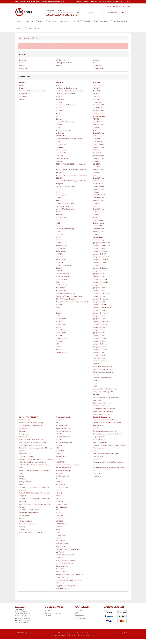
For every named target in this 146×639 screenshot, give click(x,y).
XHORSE (96, 394)
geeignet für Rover (99, 330)
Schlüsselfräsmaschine (119, 21)
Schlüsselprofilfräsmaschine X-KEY (31, 445)
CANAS (58, 127)
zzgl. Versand (83, 633)
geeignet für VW (98, 352)
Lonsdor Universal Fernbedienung (105, 389)
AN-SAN (59, 102)
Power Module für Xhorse (28, 524)
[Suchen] (94, 13)
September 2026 (98, 105)
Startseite (108, 6)
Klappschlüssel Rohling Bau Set (67, 586)
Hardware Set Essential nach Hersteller (33, 91)
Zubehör (28, 28)
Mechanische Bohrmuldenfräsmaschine (33, 442)
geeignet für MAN (99, 302)
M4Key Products (62, 158)
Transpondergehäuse (63, 130)
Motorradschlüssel (99, 358)
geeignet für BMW (99, 254)
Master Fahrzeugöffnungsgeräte (30, 532)
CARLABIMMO (61, 136)
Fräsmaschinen (61, 144)
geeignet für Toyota (100, 349)
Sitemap (59, 66)
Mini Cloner (60, 434)
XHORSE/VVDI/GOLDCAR (82, 21)
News (114, 6)
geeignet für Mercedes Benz (103, 307)
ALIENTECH (60, 99)
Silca (57, 499)
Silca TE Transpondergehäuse (66, 299)
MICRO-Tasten (61, 572)
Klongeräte (60, 420)
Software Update (62, 150)
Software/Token (61, 195)
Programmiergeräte (101, 21)
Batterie (59, 482)
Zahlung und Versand (64, 63)
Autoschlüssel (65, 21)
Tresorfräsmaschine (26, 456)
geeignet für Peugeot (100, 321)
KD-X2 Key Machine (63, 470)
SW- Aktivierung (61, 330)
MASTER (59, 254)
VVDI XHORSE (61, 456)
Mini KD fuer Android (63, 468)
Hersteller (29, 21)
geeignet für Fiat (99, 274)
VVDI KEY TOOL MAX (63, 428)
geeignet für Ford (99, 276)
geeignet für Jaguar (100, 288)
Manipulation (60, 541)
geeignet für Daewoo (100, 268)
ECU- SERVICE (61, 153)
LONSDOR (59, 234)
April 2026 (96, 91)
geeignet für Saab (99, 333)
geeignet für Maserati (100, 299)
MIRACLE (59, 496)
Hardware (22, 99)
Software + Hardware (63, 265)
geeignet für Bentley (100, 251)
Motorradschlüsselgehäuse (102, 366)
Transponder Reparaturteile (103, 411)
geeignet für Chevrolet (101, 257)
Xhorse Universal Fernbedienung (30, 425)
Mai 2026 (96, 94)
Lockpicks (59, 257)
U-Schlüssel (60, 133)
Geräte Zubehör (61, 507)
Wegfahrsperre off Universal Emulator (69, 139)
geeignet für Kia (98, 290)
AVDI (21, 85)
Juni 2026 (96, 96)
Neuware (38, 28)
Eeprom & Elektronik (63, 589)
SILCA (58, 282)
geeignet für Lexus (99, 296)
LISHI (58, 231)
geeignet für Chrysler (100, 259)
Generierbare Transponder (102, 403)
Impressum (97, 60)
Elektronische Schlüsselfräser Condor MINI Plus (35, 459)
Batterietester (61, 484)
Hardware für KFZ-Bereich (65, 94)
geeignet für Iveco (99, 285)
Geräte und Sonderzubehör (65, 186)
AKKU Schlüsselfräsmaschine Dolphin (32, 462)
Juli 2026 (96, 99)
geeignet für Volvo (99, 355)
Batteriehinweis (98, 68)
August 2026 (97, 102)
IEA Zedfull (60, 451)
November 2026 (98, 111)
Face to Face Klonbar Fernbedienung (106, 397)
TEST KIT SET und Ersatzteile (29, 510)
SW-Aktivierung (51, 21)
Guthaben (96, 127)
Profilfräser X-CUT (25, 454)
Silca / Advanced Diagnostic (103, 392)
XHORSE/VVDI (61, 324)
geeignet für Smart (99, 341)
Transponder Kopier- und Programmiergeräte (72, 302)
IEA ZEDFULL (60, 189)
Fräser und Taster (62, 487)
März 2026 (96, 88)
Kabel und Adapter (62, 276)
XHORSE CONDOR (62, 504)
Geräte (58, 116)
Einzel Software (98, 122)
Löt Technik (60, 552)
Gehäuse (96, 364)
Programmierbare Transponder (104, 409)
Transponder (60, 288)
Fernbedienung (61, 245)
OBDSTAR (59, 271)
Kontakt (119, 6)
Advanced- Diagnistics (64, 442)
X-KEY (58, 316)
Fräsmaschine (61, 319)
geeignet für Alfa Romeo (101, 245)
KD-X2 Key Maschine (63, 431)
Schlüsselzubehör (62, 544)
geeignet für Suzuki (99, 347)
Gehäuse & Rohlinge (100, 361)
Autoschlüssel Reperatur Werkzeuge (69, 580)
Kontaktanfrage (83, 1)
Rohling (95, 375)
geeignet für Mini (99, 310)
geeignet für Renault (100, 327)
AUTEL (58, 113)
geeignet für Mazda (100, 304)
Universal (59, 501)
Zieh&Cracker (61, 546)
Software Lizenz (98, 125)
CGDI (58, 141)
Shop (21, 88)
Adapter (59, 212)
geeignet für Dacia (99, 265)
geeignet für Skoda (99, 338)
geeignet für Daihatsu (100, 271)
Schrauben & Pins (62, 577)
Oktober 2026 (98, 108)
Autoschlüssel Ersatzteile (64, 563)
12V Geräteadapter (26, 521)
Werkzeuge (60, 583)
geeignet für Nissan (100, 316)
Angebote (59, 341)
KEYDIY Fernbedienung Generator (68, 465)
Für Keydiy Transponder (64, 206)
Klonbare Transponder (101, 406)
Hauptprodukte (24, 94)
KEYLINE (59, 215)
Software (22, 96)
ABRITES (59, 85)
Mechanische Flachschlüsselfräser (31, 439)
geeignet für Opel (99, 319)
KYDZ (58, 223)
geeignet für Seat (99, 335)
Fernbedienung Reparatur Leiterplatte (69, 574)
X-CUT (58, 108)
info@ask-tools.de (100, 1)
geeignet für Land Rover (101, 293)
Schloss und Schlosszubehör (66, 560)
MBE (57, 344)
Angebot (19, 28)
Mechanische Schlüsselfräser (66, 105)
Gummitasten (61, 569)
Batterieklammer (62, 566)
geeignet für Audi (99, 248)
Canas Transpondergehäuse (103, 372)
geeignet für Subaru (100, 344)
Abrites (19, 21)
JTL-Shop (126, 633)
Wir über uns (60, 60)
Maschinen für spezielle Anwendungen (69, 296)
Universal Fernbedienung (65, 122)
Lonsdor (59, 445)
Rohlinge (59, 321)
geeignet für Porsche (100, 324)
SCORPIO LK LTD (62, 279)
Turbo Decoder (61, 251)
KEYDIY (58, 200)
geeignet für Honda (100, 279)
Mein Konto (126, 6)
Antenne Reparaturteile (101, 414)
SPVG (58, 307)
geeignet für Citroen (100, 262)
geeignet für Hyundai (100, 282)
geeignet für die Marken (101, 243)
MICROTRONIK (61, 259)
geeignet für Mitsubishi (101, 313)
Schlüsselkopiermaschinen (65, 293)
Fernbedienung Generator (65, 203)
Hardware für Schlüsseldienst (66, 88)
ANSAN (58, 490)
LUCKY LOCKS (61, 248)
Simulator (59, 161)
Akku (58, 479)
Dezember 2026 (98, 113)
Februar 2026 (97, 85)
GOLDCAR (59, 156)
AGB (94, 63)
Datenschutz (97, 66)
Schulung (39, 21)
